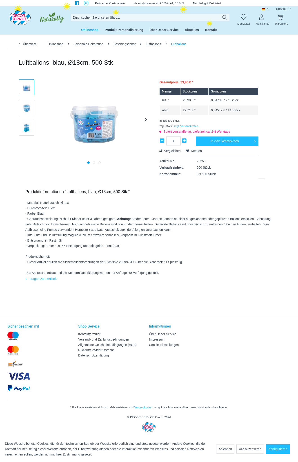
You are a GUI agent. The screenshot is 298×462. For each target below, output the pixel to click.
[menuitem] (150, 17)
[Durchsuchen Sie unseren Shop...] (150, 17)
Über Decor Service (162, 334)
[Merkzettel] (243, 17)
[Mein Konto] (262, 17)
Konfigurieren (278, 449)
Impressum (157, 339)
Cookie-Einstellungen (164, 345)
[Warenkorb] (282, 17)
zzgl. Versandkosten (186, 126)
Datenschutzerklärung (93, 355)
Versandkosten (143, 407)
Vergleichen (169, 151)
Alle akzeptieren (250, 449)
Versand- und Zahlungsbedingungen (103, 339)
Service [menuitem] (281, 9)
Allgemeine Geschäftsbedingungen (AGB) (107, 345)
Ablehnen (225, 449)
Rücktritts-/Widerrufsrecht (96, 350)
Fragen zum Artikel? (41, 279)
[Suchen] (224, 17)
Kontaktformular (89, 334)
